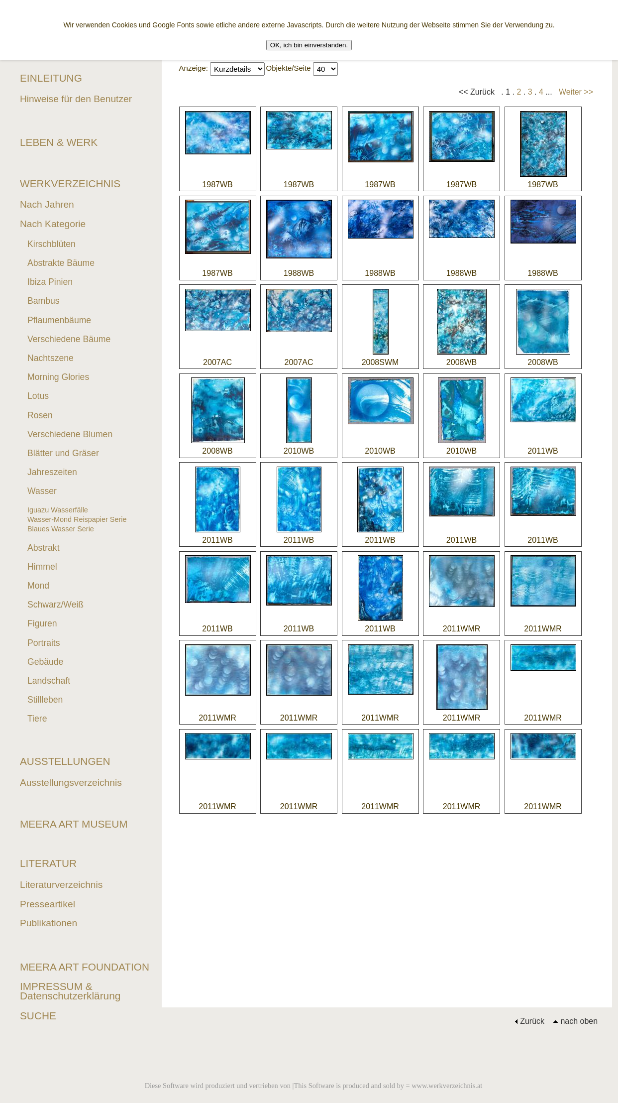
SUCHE (38, 1015)
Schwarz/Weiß (55, 605)
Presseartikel (47, 904)
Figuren (42, 623)
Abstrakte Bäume (61, 263)
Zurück (529, 1021)
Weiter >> (576, 92)
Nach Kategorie (53, 224)
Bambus (43, 301)
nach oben (575, 1021)
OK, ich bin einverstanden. (309, 45)
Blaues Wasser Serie (60, 529)
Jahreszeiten (52, 472)
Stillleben (45, 700)
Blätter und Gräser (63, 453)
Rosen (40, 415)
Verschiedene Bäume (68, 339)
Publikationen (48, 923)
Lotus (38, 396)
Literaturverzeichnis (61, 884)
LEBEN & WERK (59, 142)
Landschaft (48, 681)
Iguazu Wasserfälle (57, 510)
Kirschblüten (51, 244)
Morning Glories (58, 377)
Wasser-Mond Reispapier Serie (76, 519)
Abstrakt (43, 548)
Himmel (42, 567)
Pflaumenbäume (59, 320)
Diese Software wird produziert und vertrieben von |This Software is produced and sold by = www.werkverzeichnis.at (314, 1086)
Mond (38, 586)
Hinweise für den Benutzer (76, 99)
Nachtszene (50, 358)
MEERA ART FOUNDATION (84, 967)
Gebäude (45, 662)
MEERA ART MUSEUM (74, 824)
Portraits (43, 643)
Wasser (42, 491)
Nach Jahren (47, 204)
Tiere (37, 719)
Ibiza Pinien (50, 282)
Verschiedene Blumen (69, 434)
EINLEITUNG (51, 78)
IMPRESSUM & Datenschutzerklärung (70, 990)
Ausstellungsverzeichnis (71, 782)
